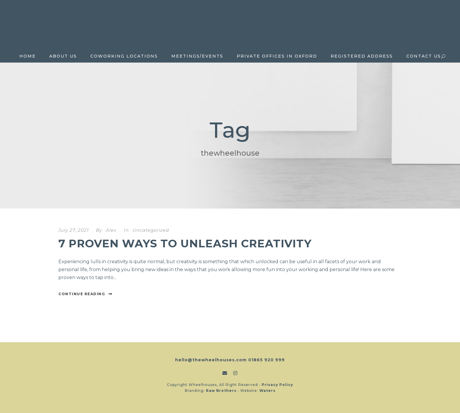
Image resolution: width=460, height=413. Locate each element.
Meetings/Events (197, 56)
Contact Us (423, 56)
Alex (111, 230)
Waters (267, 390)
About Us (63, 56)
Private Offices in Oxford (277, 56)
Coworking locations (124, 56)
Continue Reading (85, 294)
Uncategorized (151, 230)
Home (27, 56)
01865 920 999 (266, 359)
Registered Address (362, 56)
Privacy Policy (277, 384)
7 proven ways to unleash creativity (185, 243)
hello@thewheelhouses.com (211, 359)
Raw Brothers (221, 390)
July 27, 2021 (73, 230)
